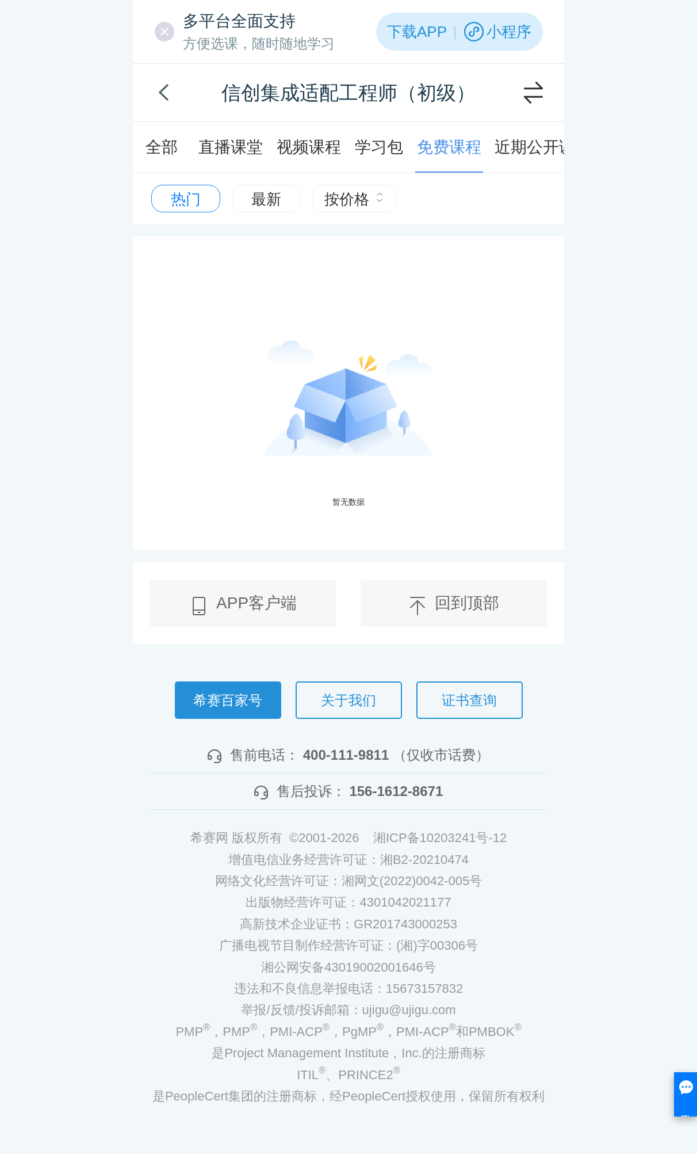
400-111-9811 (346, 755)
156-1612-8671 (396, 791)
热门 (186, 199)
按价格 (354, 199)
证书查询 (469, 700)
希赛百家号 (227, 700)
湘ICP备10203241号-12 (440, 838)
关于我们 (348, 700)
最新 (266, 199)
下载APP (417, 31)
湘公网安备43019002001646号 (348, 967)
